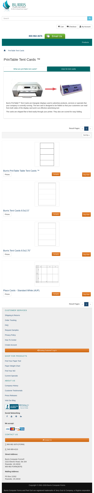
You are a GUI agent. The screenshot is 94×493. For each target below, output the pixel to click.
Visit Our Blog (10, 400)
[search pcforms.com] (89, 18)
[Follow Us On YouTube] (11, 416)
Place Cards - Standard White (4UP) (21, 290)
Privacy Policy (10, 335)
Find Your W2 (10, 371)
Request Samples (12, 330)
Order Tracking (10, 320)
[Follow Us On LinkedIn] (21, 416)
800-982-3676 (35, 36)
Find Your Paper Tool (13, 361)
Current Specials (11, 376)
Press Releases (11, 395)
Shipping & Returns (12, 315)
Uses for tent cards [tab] (68, 69)
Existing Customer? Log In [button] (47, 350)
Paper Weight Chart (12, 366)
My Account (85, 27)
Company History (11, 386)
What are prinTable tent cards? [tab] (25, 69)
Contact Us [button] (47, 440)
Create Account (11, 345)
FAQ (6, 325)
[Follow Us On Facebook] (7, 416)
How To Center (10, 340)
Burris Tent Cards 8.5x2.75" (17, 250)
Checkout (71, 27)
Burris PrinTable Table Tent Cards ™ (21, 171)
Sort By (86, 135)
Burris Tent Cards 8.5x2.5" (16, 210)
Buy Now (86, 175)
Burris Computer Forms (56, 485)
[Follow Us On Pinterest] (16, 416)
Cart (61, 27)
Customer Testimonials (13, 391)
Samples (56, 174)
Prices (7, 174)
